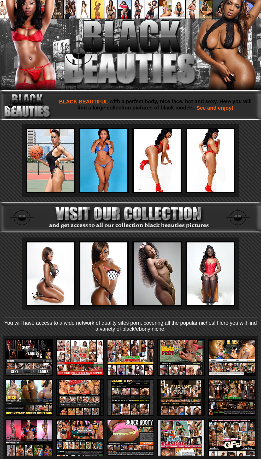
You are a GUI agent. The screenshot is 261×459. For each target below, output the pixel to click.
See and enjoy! (214, 108)
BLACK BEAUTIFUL (84, 101)
